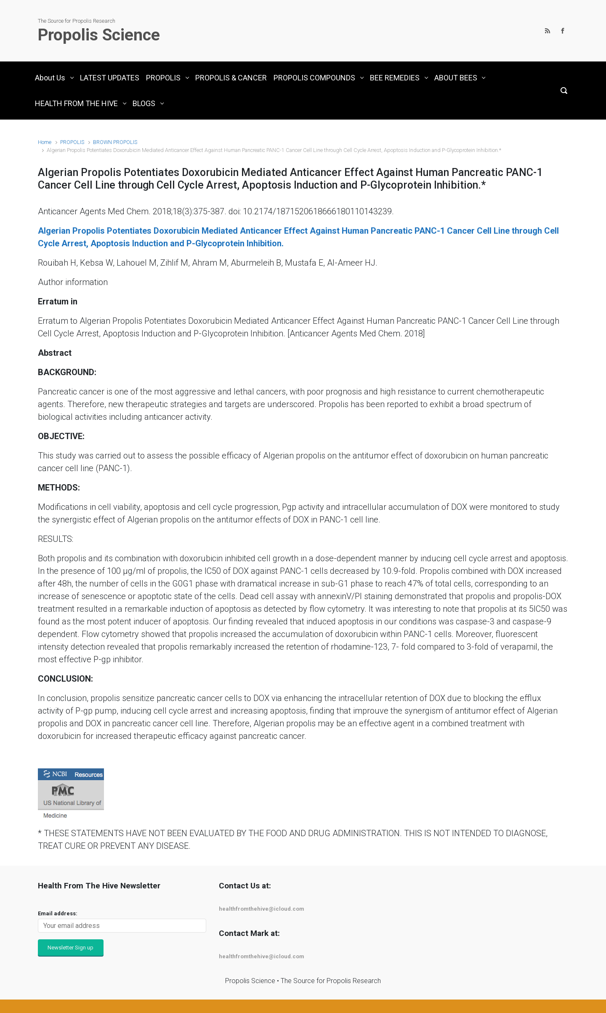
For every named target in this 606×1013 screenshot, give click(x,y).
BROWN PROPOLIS (115, 142)
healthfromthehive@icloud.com (261, 909)
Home (44, 142)
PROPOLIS (72, 142)
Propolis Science (99, 35)
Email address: (57, 913)
